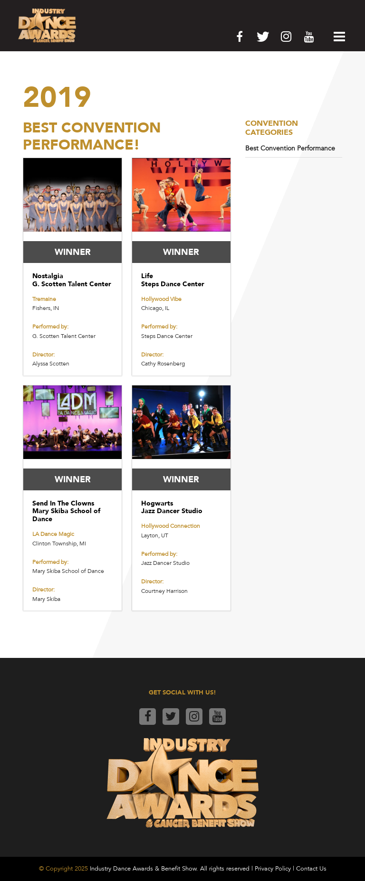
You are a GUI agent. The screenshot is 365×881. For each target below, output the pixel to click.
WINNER (73, 252)
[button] (337, 36)
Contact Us (311, 868)
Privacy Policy (273, 868)
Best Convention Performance (290, 148)
